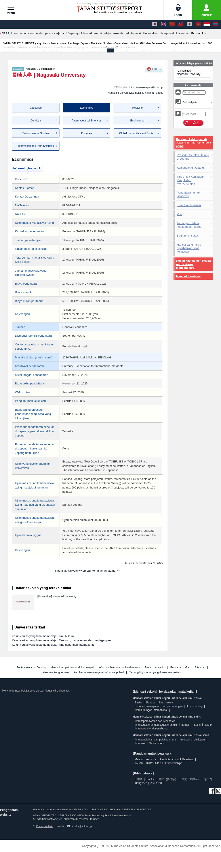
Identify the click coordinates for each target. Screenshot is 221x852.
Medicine (137, 107)
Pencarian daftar (180, 667)
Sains (197, 724)
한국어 (208, 779)
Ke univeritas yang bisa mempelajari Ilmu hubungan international (53, 644)
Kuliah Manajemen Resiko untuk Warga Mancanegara (193, 264)
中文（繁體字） (191, 779)
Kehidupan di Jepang (190, 167)
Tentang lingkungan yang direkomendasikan (155, 672)
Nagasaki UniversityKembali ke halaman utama (135, 92)
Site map (200, 667)
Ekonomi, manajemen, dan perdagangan (159, 706)
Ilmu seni (140, 743)
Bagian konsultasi (188, 235)
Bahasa (150, 702)
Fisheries (86, 133)
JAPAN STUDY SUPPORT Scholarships (158, 763)
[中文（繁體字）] (180, 24)
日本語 (139, 779)
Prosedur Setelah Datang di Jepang (193, 156)
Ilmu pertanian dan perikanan (152, 728)
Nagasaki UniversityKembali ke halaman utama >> (87, 570)
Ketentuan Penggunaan (55, 672)
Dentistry (35, 120)
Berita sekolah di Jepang (31, 667)
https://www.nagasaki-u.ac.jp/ (146, 87)
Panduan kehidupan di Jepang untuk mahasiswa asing (193, 143)
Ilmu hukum (166, 702)
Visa (179, 214)
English (151, 779)
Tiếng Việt (141, 783)
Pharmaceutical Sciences (86, 120)
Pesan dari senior (155, 667)
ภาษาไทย (156, 783)
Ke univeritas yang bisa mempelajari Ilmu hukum (43, 636)
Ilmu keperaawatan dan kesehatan (155, 721)
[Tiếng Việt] (198, 24)
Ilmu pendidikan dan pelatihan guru (155, 739)
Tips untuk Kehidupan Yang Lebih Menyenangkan (190, 180)
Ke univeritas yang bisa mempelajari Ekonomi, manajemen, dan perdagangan (61, 640)
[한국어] (189, 24)
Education (36, 107)
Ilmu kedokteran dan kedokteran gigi (156, 724)
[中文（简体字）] (172, 24)
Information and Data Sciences (35, 145)
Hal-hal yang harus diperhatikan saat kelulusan (189, 248)
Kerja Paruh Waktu (189, 205)
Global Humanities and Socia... (137, 133)
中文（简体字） (168, 779)
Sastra (138, 702)
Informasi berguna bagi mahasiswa (119, 667)
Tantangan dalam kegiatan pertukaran (189, 225)
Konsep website (43, 826)
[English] (163, 24)
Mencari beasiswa (188, 276)
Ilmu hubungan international (151, 710)
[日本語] (154, 24)
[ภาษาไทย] (215, 24)
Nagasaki (31, 68)
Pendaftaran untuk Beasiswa (188, 194)
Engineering (137, 120)
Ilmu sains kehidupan (192, 739)
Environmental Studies (35, 133)
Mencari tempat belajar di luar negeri (72, 667)
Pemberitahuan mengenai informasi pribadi (99, 672)
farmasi (185, 724)
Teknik (208, 724)
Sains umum (156, 743)
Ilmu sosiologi (195, 706)
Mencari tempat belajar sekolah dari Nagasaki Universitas (36, 690)
